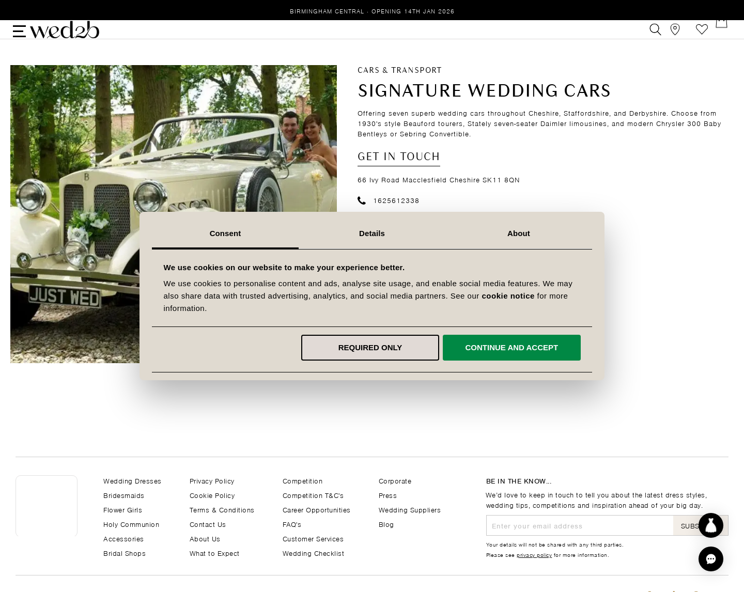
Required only (370, 347)
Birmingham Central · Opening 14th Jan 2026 (372, 10)
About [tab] (518, 233)
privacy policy (534, 554)
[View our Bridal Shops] (676, 38)
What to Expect (215, 552)
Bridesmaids (124, 494)
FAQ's (292, 523)
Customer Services (313, 538)
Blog (386, 523)
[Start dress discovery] (711, 525)
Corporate (395, 480)
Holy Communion (131, 523)
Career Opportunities (317, 509)
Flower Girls (122, 509)
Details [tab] (372, 233)
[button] (711, 559)
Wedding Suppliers (410, 509)
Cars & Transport (400, 88)
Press (388, 494)
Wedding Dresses (132, 480)
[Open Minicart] (723, 38)
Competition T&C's (313, 494)
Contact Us (208, 523)
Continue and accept (511, 347)
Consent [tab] (225, 233)
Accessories (123, 538)
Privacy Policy (212, 480)
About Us (205, 538)
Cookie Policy (212, 494)
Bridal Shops (124, 552)
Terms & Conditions (222, 509)
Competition (303, 480)
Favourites (699, 38)
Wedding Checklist (314, 552)
